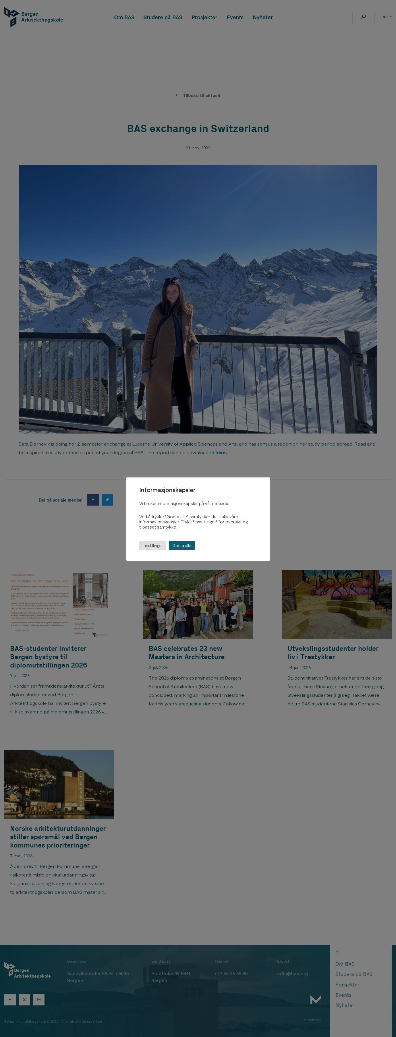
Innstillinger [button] (153, 545)
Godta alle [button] (181, 545)
